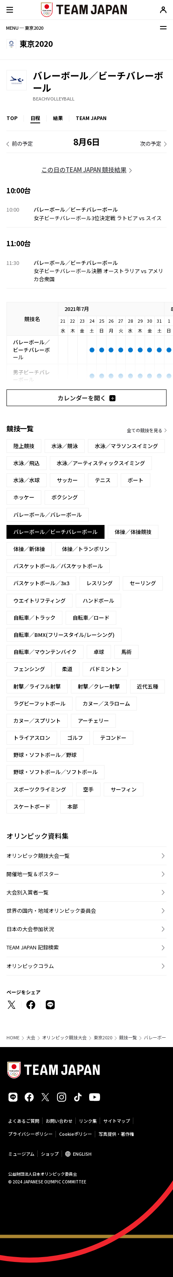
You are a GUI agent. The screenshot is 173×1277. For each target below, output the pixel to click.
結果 (58, 117)
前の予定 (22, 143)
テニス (103, 480)
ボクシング (64, 497)
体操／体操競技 (133, 532)
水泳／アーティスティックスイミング (101, 463)
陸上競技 (23, 446)
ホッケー (23, 497)
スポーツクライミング (39, 789)
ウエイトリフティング (39, 600)
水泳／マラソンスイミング (126, 446)
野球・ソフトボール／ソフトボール (55, 772)
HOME (12, 1037)
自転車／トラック (34, 617)
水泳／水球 (26, 480)
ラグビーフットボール (39, 703)
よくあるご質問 (23, 1120)
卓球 (99, 652)
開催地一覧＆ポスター (32, 874)
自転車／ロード (91, 617)
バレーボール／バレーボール (47, 514)
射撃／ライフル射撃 (37, 686)
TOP (11, 117)
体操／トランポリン (85, 549)
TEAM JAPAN (91, 117)
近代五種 (147, 686)
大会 (30, 1037)
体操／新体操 (29, 549)
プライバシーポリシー (30, 1133)
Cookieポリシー (75, 1133)
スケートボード (31, 806)
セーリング (143, 583)
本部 (72, 806)
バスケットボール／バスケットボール (58, 566)
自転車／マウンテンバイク (45, 652)
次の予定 (150, 143)
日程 (35, 117)
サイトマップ (116, 1120)
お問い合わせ (59, 1120)
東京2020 (103, 1037)
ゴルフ (75, 737)
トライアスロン (31, 737)
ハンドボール (98, 600)
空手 (88, 789)
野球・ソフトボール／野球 (45, 755)
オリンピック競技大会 (64, 1037)
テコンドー (113, 737)
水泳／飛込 (26, 463)
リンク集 (88, 1120)
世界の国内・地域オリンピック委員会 (51, 910)
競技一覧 (128, 1037)
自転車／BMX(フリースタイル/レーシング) (64, 634)
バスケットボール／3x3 (41, 583)
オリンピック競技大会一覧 (38, 855)
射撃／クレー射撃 (99, 686)
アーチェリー (93, 720)
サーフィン (124, 789)
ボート (135, 480)
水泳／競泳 (64, 446)
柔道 (67, 669)
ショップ (50, 1153)
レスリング (99, 583)
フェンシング (29, 669)
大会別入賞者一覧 (27, 892)
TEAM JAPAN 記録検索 (32, 947)
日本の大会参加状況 (30, 929)
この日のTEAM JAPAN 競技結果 (83, 169)
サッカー (67, 480)
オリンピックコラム (30, 966)
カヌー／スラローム (106, 703)
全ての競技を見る (144, 430)
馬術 (126, 652)
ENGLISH (82, 1153)
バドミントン (105, 669)
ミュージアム (21, 1153)
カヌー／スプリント (37, 720)
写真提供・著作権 (116, 1133)
